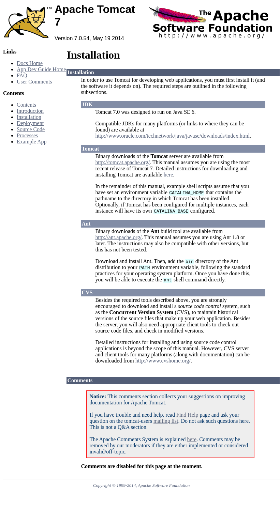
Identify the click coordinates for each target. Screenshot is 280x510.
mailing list (165, 421)
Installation (29, 117)
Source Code (31, 129)
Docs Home (30, 63)
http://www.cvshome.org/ (163, 361)
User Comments (34, 81)
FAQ (22, 75)
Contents (26, 105)
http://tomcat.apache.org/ (122, 162)
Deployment (30, 123)
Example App (32, 141)
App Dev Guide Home (41, 69)
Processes (27, 135)
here (168, 174)
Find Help (187, 415)
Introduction (30, 111)
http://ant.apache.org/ (118, 237)
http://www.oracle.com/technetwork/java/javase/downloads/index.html (172, 136)
